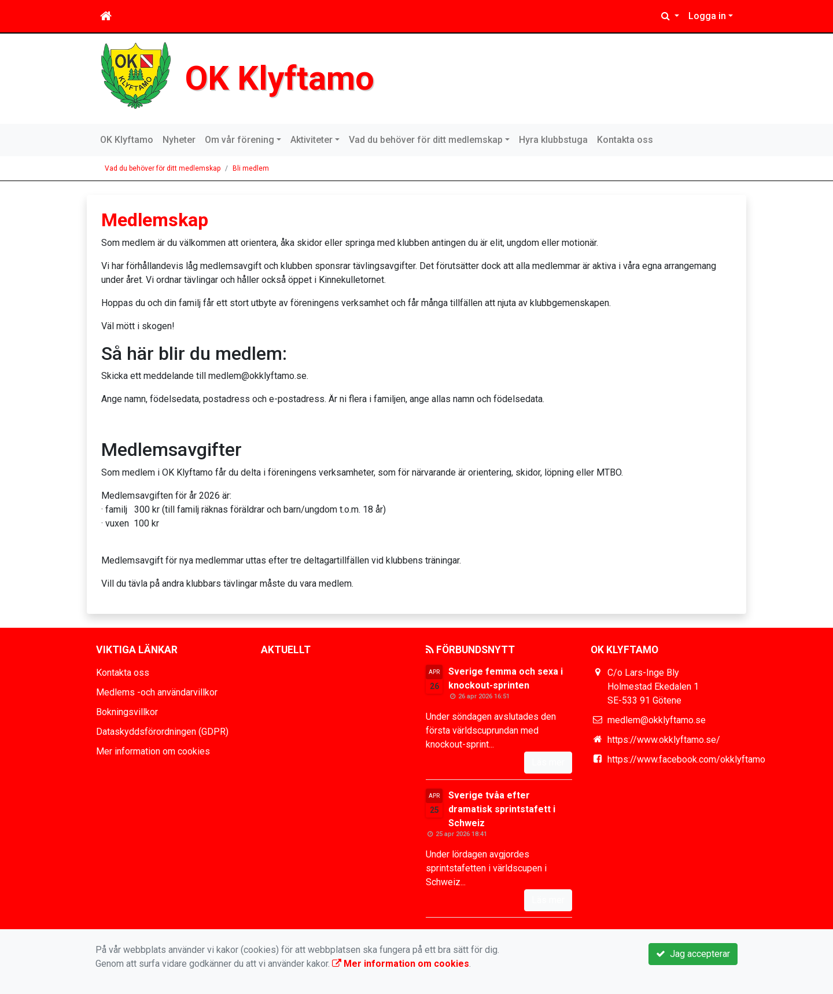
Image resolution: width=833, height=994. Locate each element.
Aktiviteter (311, 139)
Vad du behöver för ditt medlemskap (426, 139)
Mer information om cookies (153, 751)
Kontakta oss (625, 139)
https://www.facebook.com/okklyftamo (686, 759)
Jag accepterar (693, 953)
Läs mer (548, 762)
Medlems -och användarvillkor (157, 692)
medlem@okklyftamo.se (656, 720)
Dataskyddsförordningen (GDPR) (162, 731)
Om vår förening (239, 139)
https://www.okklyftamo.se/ (663, 739)
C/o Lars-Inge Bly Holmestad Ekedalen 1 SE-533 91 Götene (653, 686)
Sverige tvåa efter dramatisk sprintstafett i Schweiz (501, 809)
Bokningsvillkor (127, 711)
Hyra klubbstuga (553, 139)
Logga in (707, 15)
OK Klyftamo (279, 78)
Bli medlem (251, 168)
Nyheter (179, 139)
